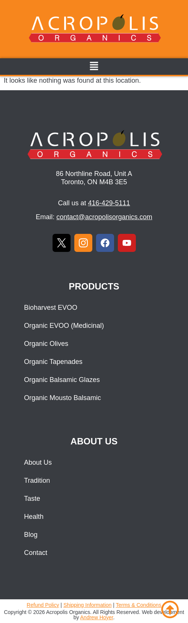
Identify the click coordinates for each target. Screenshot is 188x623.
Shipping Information (87, 605)
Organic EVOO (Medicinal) (64, 325)
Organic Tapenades (53, 361)
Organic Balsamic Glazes (62, 380)
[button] (93, 66)
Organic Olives (46, 343)
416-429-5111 (109, 203)
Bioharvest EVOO (50, 307)
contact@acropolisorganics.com (104, 217)
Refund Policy (43, 605)
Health (34, 516)
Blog (31, 534)
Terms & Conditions (138, 605)
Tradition (37, 480)
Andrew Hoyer (96, 617)
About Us (38, 462)
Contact (35, 552)
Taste (32, 498)
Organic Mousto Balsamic (62, 398)
